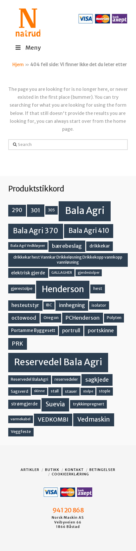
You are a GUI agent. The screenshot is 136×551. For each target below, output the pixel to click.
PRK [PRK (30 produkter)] (17, 343)
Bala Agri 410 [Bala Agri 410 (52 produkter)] (88, 231)
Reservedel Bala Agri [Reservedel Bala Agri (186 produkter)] (58, 362)
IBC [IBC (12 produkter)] (49, 305)
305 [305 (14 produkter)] (51, 210)
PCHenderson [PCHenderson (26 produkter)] (83, 318)
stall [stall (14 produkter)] (55, 391)
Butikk (52, 469)
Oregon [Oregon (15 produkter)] (51, 317)
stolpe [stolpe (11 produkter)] (88, 391)
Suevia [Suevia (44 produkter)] (55, 404)
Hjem (18, 64)
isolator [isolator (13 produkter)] (99, 305)
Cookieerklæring (70, 474)
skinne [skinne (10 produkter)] (39, 391)
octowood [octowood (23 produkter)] (23, 318)
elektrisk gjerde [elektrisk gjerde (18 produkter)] (28, 273)
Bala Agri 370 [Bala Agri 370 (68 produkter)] (35, 230)
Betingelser (102, 469)
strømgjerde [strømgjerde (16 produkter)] (24, 404)
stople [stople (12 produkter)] (104, 391)
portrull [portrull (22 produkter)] (71, 331)
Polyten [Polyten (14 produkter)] (114, 317)
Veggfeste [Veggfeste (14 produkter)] (21, 431)
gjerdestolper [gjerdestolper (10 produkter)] (89, 273)
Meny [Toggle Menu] (28, 47)
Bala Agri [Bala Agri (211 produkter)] (85, 210)
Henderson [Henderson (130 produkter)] (63, 289)
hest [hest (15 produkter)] (97, 288)
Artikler (30, 469)
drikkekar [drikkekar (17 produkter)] (99, 246)
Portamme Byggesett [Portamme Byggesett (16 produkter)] (33, 330)
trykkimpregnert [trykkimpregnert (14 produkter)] (88, 404)
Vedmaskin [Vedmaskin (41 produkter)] (93, 419)
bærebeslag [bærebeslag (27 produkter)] (67, 246)
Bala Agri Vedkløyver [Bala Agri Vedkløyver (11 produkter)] (27, 245)
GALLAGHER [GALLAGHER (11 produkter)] (61, 272)
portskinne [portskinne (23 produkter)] (101, 331)
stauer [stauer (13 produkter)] (71, 391)
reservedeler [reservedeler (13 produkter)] (66, 379)
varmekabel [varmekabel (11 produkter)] (20, 419)
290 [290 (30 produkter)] (17, 210)
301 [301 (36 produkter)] (35, 210)
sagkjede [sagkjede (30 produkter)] (97, 379)
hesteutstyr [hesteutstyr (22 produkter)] (25, 305)
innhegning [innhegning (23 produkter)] (72, 305)
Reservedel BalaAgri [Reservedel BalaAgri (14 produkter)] (29, 379)
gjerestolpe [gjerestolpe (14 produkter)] (21, 288)
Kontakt (74, 469)
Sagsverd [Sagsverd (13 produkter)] (19, 391)
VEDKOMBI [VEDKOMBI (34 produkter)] (53, 419)
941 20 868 (68, 510)
